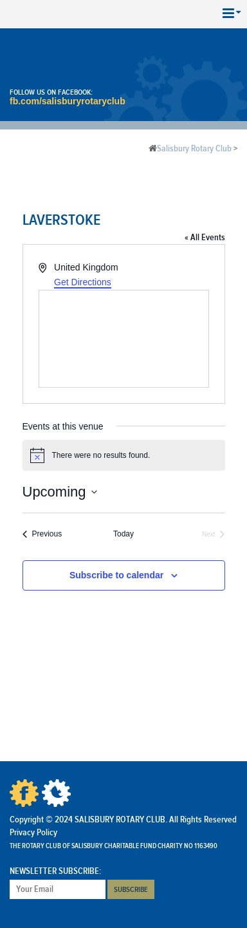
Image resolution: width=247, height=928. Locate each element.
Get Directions (82, 282)
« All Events (205, 237)
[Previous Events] (42, 534)
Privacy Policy (33, 833)
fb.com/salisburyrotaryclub (67, 101)
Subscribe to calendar (116, 575)
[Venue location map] (123, 338)
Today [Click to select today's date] (123, 533)
